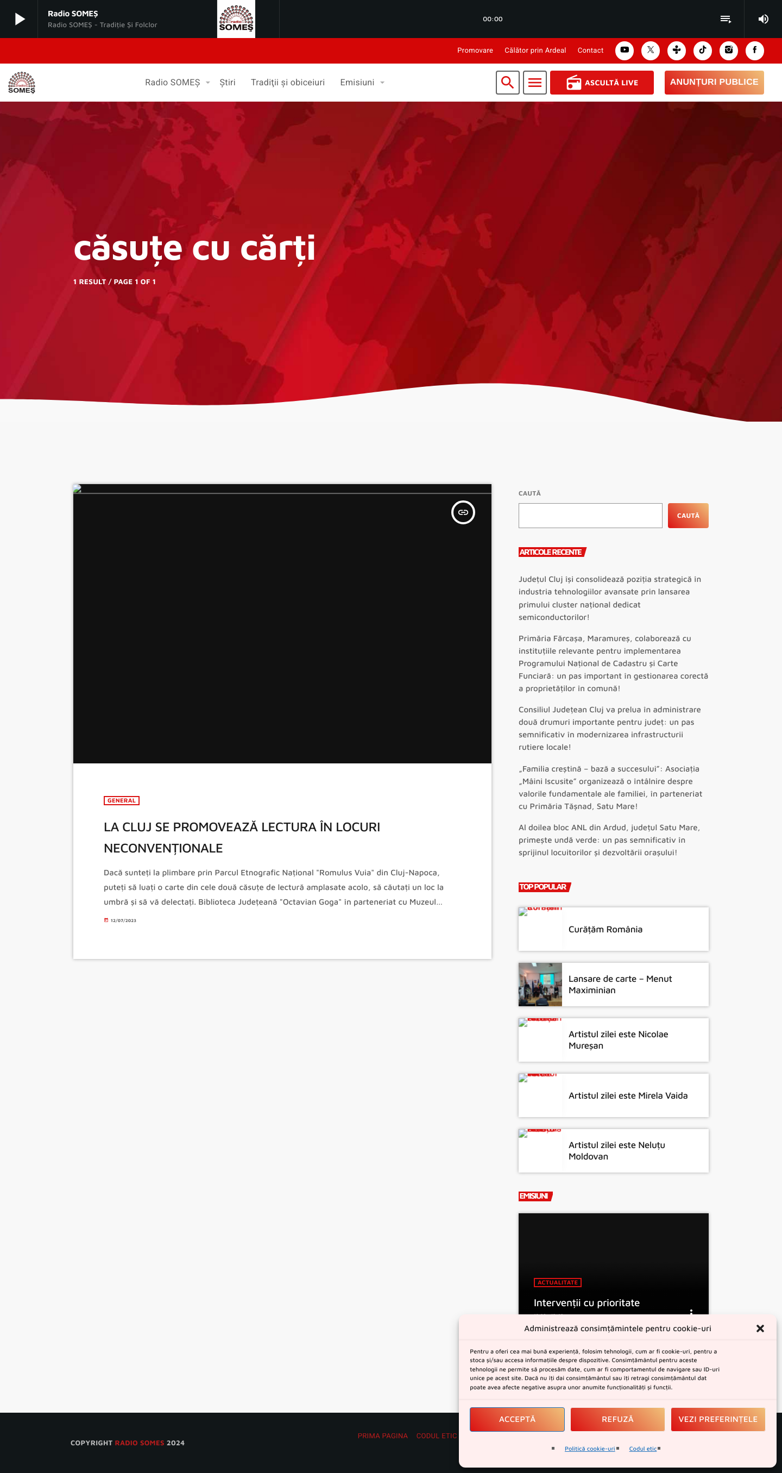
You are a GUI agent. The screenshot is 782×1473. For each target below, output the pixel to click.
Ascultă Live (602, 82)
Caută (530, 493)
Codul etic (643, 1448)
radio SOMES (139, 1442)
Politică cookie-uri (590, 1448)
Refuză (618, 1419)
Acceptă (517, 1419)
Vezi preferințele (718, 1419)
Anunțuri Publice (714, 82)
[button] (760, 1328)
